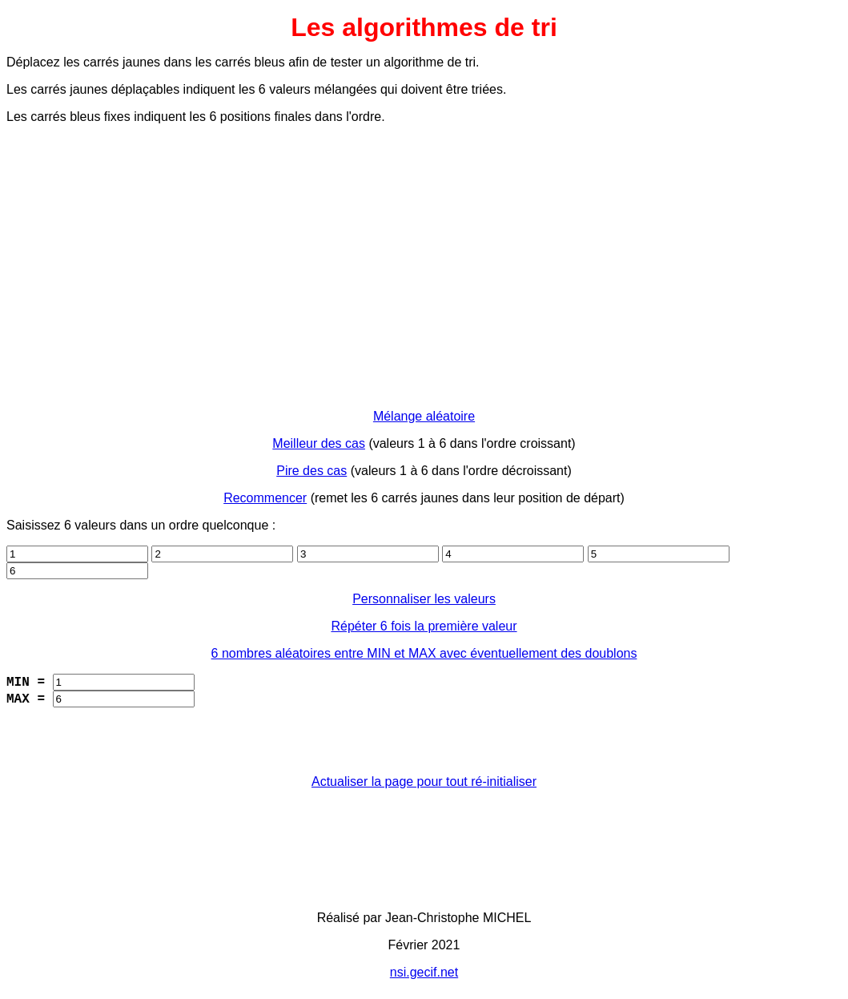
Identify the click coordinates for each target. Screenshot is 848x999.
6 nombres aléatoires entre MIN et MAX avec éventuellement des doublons (424, 653)
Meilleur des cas (318, 443)
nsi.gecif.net (424, 972)
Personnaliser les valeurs (424, 599)
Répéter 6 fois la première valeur (423, 626)
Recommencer (265, 498)
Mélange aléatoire (424, 416)
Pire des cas (311, 470)
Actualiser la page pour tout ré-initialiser (424, 781)
